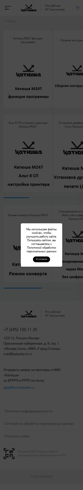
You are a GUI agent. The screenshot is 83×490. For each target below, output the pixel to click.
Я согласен (41, 259)
